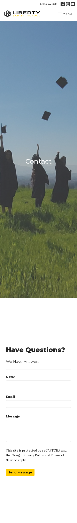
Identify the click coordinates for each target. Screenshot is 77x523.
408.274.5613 (48, 4)
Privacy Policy (33, 455)
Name (10, 377)
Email (10, 397)
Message (13, 416)
